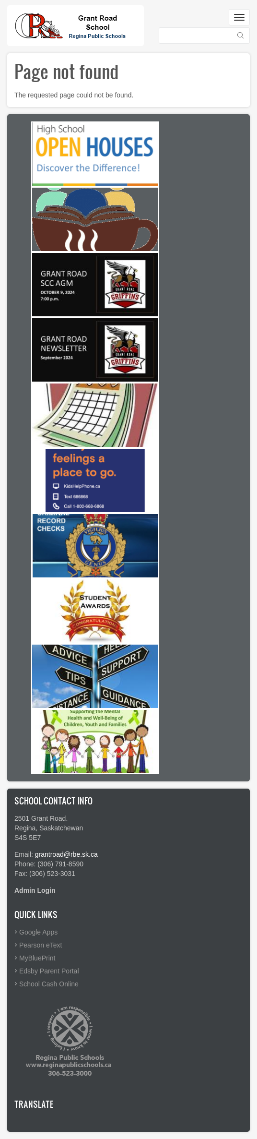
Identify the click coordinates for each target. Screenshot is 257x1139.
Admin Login (35, 890)
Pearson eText (40, 945)
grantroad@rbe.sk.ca (66, 854)
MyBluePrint (37, 958)
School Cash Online (49, 984)
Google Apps (38, 932)
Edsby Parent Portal (49, 971)
